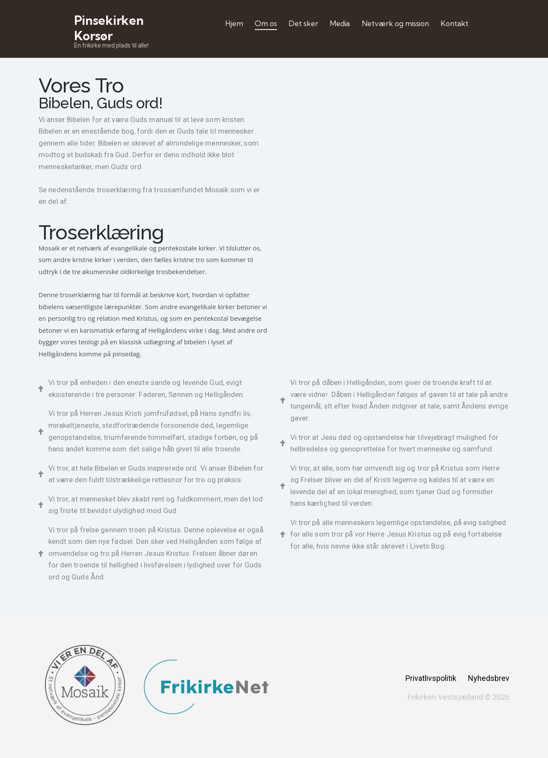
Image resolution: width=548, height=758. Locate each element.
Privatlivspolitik (430, 678)
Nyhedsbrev (488, 678)
